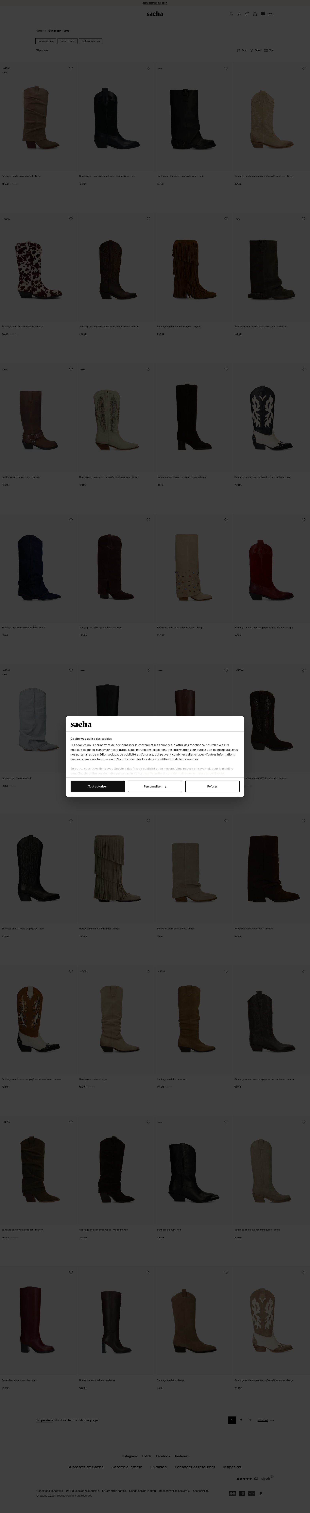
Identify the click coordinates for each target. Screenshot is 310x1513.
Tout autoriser (97, 786)
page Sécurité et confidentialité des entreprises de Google (183, 773)
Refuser (212, 786)
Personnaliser (155, 786)
